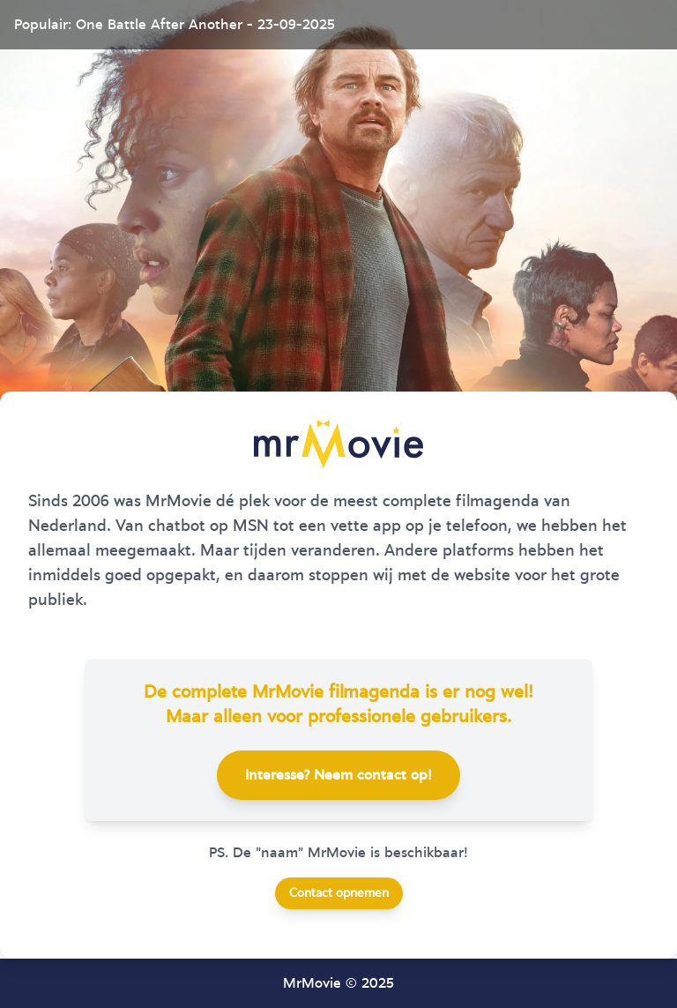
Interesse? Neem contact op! (338, 775)
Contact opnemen (339, 893)
